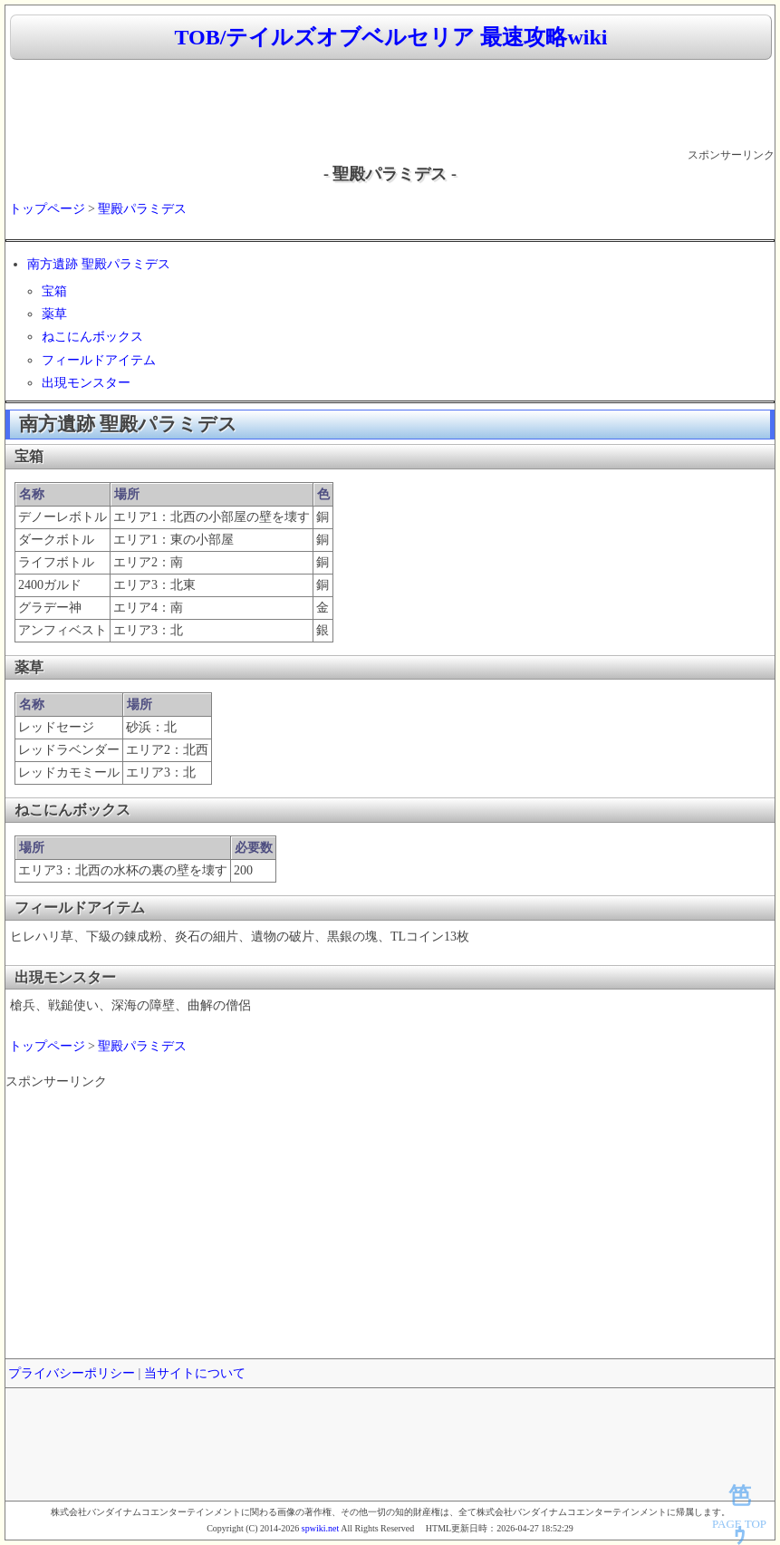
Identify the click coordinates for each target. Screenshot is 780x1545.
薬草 (54, 314)
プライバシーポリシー (71, 1373)
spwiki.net (320, 1528)
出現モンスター (86, 383)
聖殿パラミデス (142, 209)
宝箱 (54, 291)
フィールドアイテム (99, 360)
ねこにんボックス (92, 336)
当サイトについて (195, 1373)
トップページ (47, 209)
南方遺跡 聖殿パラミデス (98, 264)
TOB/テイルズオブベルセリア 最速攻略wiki (391, 37)
